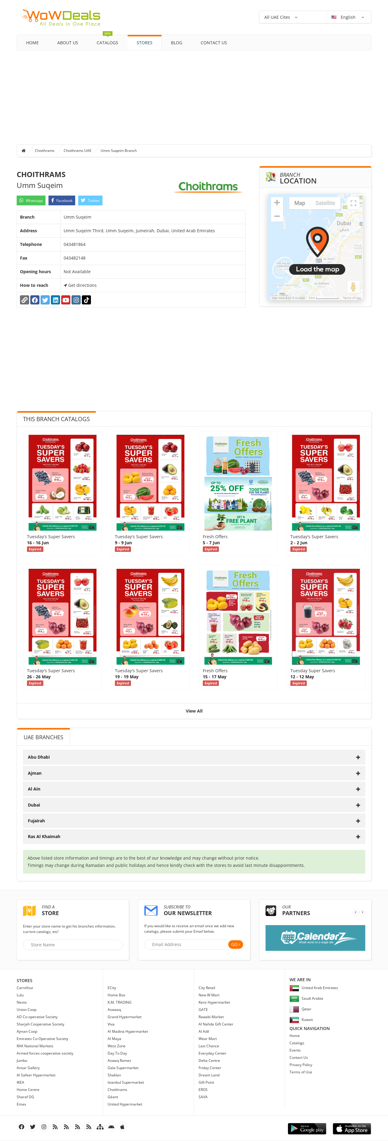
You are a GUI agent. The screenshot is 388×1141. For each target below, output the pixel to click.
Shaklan (114, 1075)
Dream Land (209, 1075)
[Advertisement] (194, 95)
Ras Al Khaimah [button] (194, 836)
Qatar (300, 1009)
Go (234, 944)
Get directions (80, 285)
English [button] (344, 17)
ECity (112, 987)
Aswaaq (114, 1009)
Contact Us (214, 42)
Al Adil (204, 1031)
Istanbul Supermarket (126, 1082)
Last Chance (209, 1046)
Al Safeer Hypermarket (36, 1075)
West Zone (116, 1046)
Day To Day (117, 1053)
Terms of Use (300, 1072)
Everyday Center (212, 1053)
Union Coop (26, 1009)
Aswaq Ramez (119, 1060)
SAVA (203, 1096)
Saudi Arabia (306, 998)
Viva (111, 1024)
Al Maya (114, 1038)
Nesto (22, 1002)
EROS (203, 1089)
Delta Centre (209, 1060)
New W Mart (209, 995)
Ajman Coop (27, 1031)
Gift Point (206, 1082)
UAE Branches (43, 737)
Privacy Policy (300, 1064)
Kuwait (301, 1019)
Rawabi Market (211, 1016)
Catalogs (107, 40)
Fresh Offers (215, 536)
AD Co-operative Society (37, 1016)
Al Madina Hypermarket (128, 1031)
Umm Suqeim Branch (119, 150)
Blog (176, 42)
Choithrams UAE (78, 150)
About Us (67, 42)
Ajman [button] (194, 773)
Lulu (20, 995)
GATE (203, 1009)
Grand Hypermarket (125, 1016)
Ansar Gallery (28, 1067)
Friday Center (210, 1067)
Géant (113, 1096)
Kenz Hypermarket (214, 1002)
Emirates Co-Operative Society (42, 1038)
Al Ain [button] (194, 789)
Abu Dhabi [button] (194, 757)
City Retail (207, 987)
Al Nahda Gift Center (216, 1024)
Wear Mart (208, 1038)
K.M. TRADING (120, 1002)
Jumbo (22, 1060)
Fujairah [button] (194, 821)
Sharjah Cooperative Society (40, 1024)
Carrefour (25, 987)
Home (32, 42)
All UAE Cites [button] (277, 17)
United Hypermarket (125, 1104)
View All (194, 711)
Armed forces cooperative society (45, 1053)
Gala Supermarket (123, 1067)
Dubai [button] (194, 805)
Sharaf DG (25, 1096)
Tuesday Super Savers (312, 670)
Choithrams (45, 150)
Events (295, 1050)
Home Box (116, 995)
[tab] (194, 757)
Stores (144, 42)
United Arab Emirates (313, 987)
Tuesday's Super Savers (51, 536)
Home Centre (28, 1089)
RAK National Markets (35, 1046)
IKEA (20, 1082)
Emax (21, 1104)
